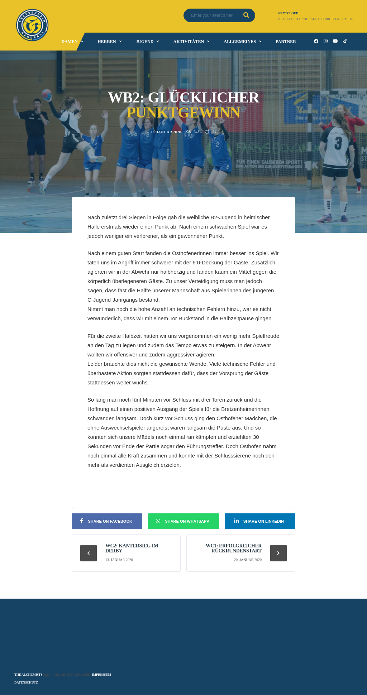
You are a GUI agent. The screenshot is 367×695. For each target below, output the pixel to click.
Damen (69, 41)
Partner (286, 41)
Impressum (101, 674)
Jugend (144, 41)
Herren (106, 41)
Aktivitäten (188, 41)
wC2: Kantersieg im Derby (131, 548)
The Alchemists (28, 674)
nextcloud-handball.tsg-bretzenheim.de (315, 19)
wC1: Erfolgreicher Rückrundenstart (234, 548)
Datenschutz (26, 682)
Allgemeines (240, 41)
